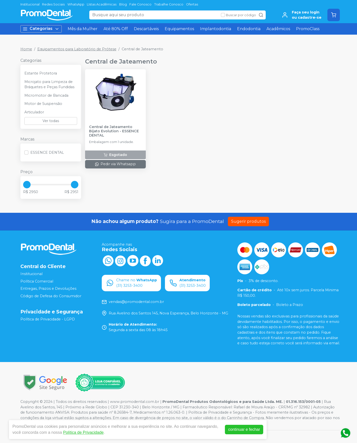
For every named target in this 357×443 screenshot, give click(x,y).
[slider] (27, 184)
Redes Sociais (53, 4)
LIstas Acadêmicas (101, 4)
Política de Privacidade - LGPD (47, 319)
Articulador (34, 112)
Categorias (41, 28)
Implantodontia (215, 28)
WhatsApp (75, 4)
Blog (123, 4)
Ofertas (192, 4)
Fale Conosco (140, 4)
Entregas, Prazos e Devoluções (48, 288)
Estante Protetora (40, 73)
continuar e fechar (244, 429)
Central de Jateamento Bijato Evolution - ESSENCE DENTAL (114, 131)
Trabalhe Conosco (168, 4)
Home (26, 49)
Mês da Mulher (83, 28)
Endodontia (248, 28)
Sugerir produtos (248, 221)
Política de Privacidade (83, 432)
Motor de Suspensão (43, 103)
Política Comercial (36, 281)
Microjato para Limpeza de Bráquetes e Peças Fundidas (49, 84)
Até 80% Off (115, 28)
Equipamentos (179, 28)
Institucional (30, 4)
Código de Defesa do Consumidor (50, 296)
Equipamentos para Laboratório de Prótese (76, 49)
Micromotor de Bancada (46, 95)
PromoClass (307, 28)
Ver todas (51, 121)
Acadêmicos (278, 28)
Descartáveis (146, 28)
